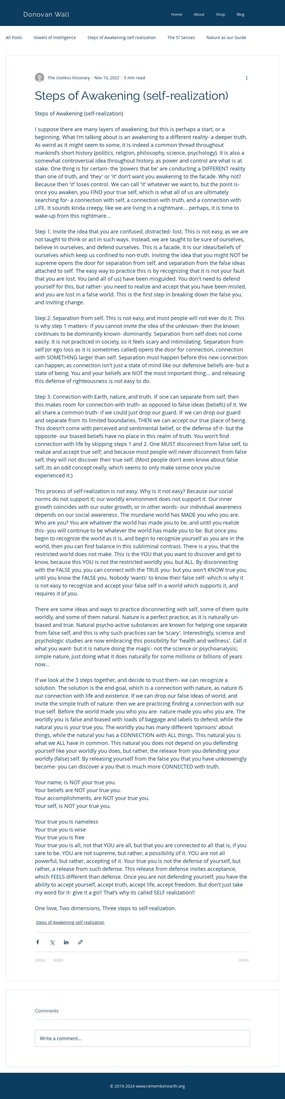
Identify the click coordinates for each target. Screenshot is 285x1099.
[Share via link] (80, 942)
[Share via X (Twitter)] (52, 942)
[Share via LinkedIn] (66, 942)
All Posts (14, 37)
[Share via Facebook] (37, 942)
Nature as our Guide (226, 37)
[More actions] (246, 77)
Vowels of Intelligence (55, 37)
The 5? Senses (181, 37)
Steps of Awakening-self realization (122, 37)
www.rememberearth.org (160, 1086)
